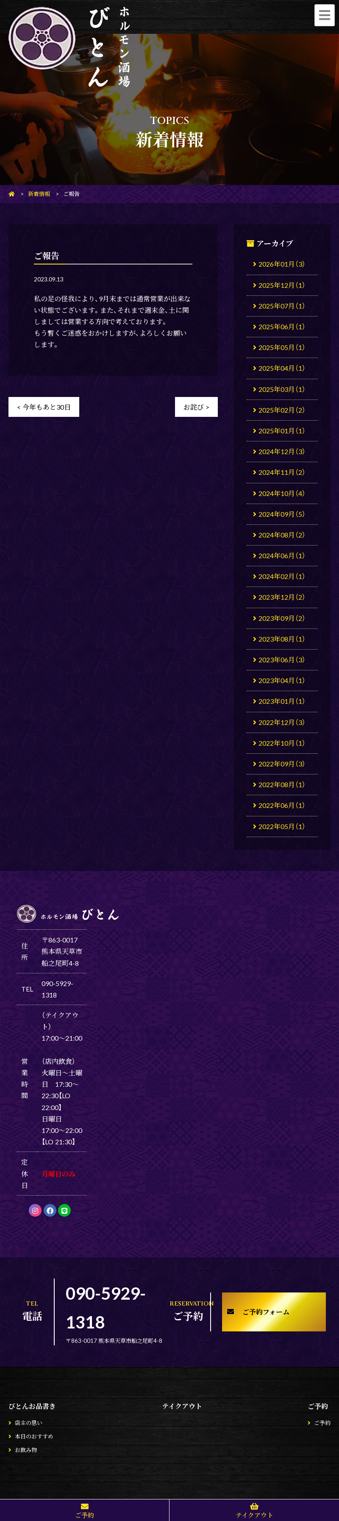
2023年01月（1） (282, 701)
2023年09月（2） (282, 618)
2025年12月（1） (282, 285)
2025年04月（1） (282, 368)
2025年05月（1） (282, 347)
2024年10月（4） (282, 493)
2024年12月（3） (282, 451)
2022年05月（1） (282, 826)
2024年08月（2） (282, 534)
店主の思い (28, 1423)
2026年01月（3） (282, 264)
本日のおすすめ (34, 1436)
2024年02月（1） (282, 576)
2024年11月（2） (282, 472)
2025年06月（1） (282, 326)
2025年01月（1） (282, 430)
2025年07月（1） (282, 305)
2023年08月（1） (282, 639)
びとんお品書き (32, 1406)
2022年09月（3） (282, 763)
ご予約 (318, 1406)
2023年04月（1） (282, 680)
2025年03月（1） (282, 389)
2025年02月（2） (282, 410)
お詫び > (196, 407)
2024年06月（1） (282, 555)
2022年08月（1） (282, 784)
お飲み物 (26, 1450)
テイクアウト (182, 1406)
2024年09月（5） (282, 514)
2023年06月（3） (282, 659)
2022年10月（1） (282, 743)
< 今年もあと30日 (44, 407)
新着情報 (39, 194)
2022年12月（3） (282, 722)
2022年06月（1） (282, 805)
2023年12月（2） (282, 597)
